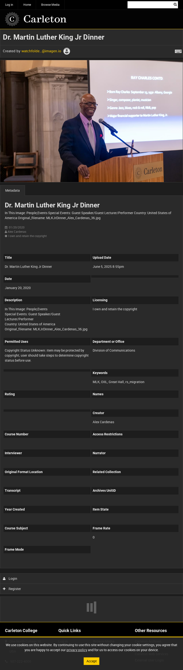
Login (10, 578)
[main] (91, 325)
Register (12, 588)
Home (27, 4)
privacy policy (76, 650)
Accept (91, 661)
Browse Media (50, 4)
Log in (9, 4)
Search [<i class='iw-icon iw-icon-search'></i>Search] (175, 4)
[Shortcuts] (178, 50)
